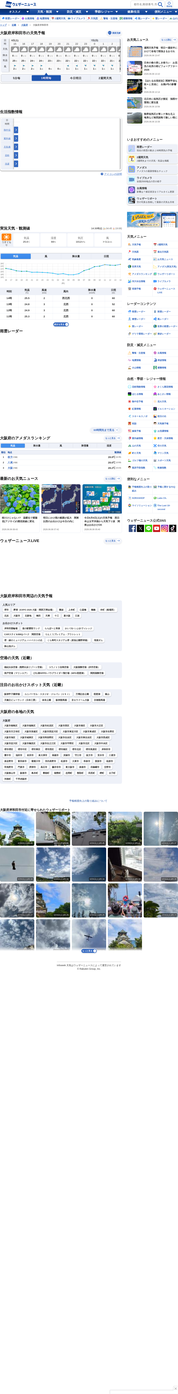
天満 (47, 615)
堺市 (6, 610)
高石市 (44, 767)
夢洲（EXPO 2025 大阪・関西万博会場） (33, 610)
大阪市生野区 (107, 731)
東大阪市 (70, 767)
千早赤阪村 (21, 779)
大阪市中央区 (101, 743)
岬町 (102, 773)
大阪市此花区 (47, 725)
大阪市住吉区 (65, 737)
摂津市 (32, 767)
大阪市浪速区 (31, 731)
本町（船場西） (108, 610)
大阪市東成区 (89, 731)
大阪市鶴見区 (28, 743)
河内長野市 (50, 761)
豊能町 (46, 773)
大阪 (10, 468)
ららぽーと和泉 (52, 628)
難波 (61, 610)
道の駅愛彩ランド (31, 628)
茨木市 (100, 755)
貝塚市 (66, 755)
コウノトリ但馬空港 (59, 667)
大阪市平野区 (67, 743)
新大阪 (67, 615)
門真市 (21, 767)
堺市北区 (76, 749)
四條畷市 (95, 767)
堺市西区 (49, 749)
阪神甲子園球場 (12, 694)
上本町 (71, 610)
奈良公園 (46, 700)
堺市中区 (22, 749)
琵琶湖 (97, 694)
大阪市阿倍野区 (46, 737)
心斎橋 (83, 610)
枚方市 (89, 755)
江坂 (77, 615)
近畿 (14, 25)
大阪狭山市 (9, 773)
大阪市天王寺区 (12, 731)
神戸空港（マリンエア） (16, 673)
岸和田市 (106, 749)
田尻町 (91, 773)
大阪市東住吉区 (84, 737)
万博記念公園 (82, 694)
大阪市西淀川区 (50, 731)
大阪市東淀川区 (70, 731)
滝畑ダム (98, 640)
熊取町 (80, 773)
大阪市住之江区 (48, 743)
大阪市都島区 (10, 725)
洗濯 (7, 164)
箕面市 (98, 761)
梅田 (38, 615)
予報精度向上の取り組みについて (88, 800)
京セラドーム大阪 (80, 700)
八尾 (10, 462)
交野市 (107, 767)
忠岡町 (69, 773)
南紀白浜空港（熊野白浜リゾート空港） (24, 667)
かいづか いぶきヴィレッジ (78, 628)
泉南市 (82, 767)
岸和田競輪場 (10, 628)
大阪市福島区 (28, 725)
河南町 (7, 779)
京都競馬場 (99, 700)
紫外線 (7, 138)
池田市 (19, 755)
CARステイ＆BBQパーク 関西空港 (22, 634)
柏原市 (109, 761)
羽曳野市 (8, 767)
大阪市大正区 (96, 725)
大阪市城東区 (26, 737)
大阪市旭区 (9, 737)
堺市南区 (63, 749)
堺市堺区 (8, 749)
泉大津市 (42, 755)
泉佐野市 (8, 761)
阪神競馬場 (61, 700)
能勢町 (57, 773)
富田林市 (22, 761)
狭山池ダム (9, 646)
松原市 (64, 761)
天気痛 (7, 147)
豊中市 (7, 755)
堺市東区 (35, 749)
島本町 (34, 773)
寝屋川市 (35, 761)
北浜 (6, 615)
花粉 (7, 155)
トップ (3, 25)
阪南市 (23, 773)
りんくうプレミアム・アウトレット (63, 634)
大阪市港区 (79, 725)
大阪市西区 (63, 725)
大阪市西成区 (103, 737)
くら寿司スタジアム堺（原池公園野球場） (68, 640)
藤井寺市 (56, 767)
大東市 (75, 761)
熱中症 (7, 130)
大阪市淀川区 (10, 743)
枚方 (10, 457)
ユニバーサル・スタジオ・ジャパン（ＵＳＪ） (47, 694)
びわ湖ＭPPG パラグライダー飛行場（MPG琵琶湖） (59, 673)
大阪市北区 (84, 743)
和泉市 (87, 761)
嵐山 (107, 694)
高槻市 (55, 755)
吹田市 (30, 755)
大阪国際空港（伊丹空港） (86, 667)
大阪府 (24, 25)
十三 (57, 615)
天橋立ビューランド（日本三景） (20, 700)
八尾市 (112, 755)
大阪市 (16, 615)
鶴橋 (93, 610)
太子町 (112, 773)
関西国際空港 (97, 673)
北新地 (28, 615)
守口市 (78, 755)
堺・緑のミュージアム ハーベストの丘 (23, 640)
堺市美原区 (91, 749)
